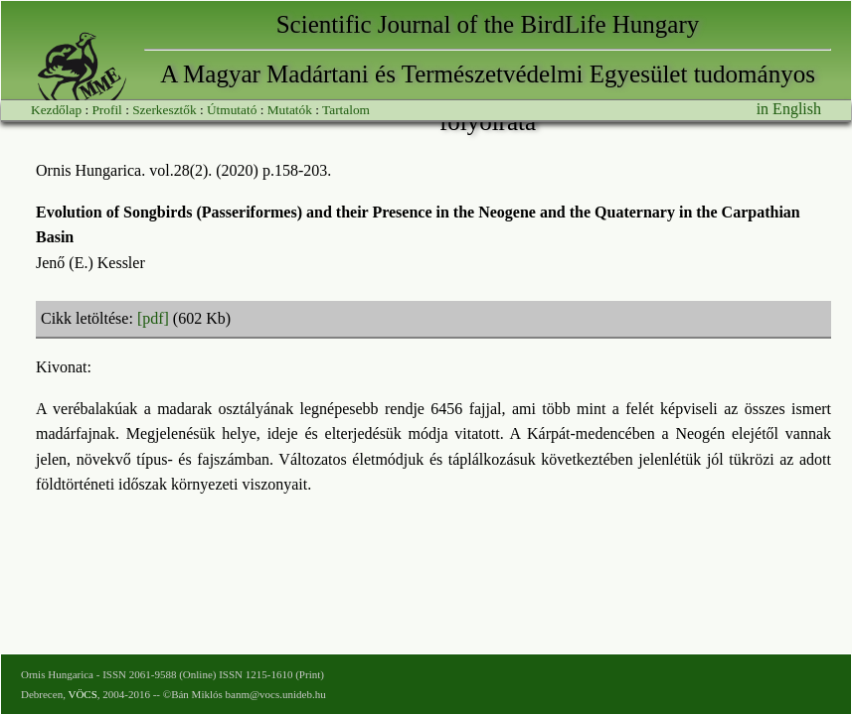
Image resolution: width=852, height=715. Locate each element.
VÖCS (82, 694)
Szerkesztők (164, 109)
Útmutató (231, 109)
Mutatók (289, 109)
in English (789, 108)
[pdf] (153, 318)
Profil (106, 109)
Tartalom (346, 109)
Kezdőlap (56, 109)
